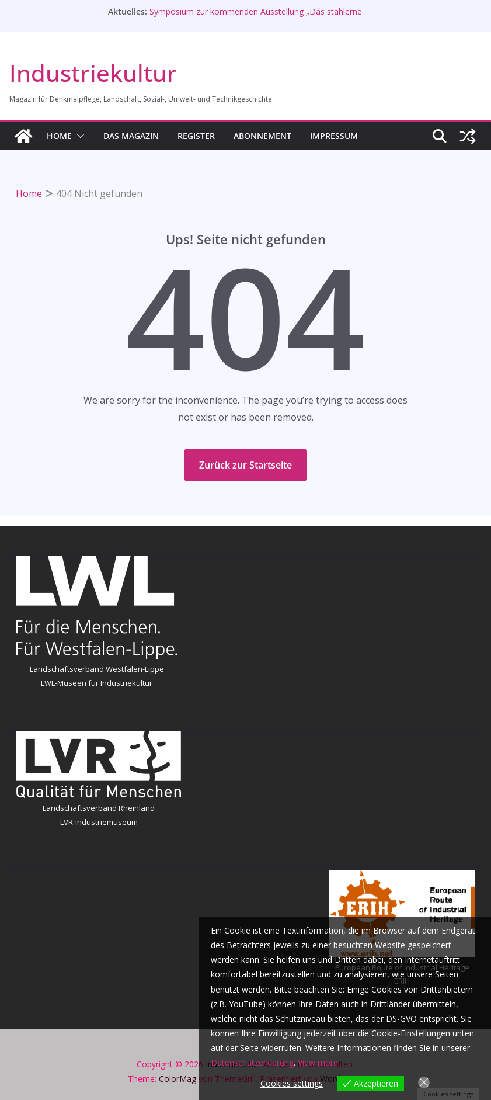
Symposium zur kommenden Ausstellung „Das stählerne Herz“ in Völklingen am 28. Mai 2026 (255, 17)
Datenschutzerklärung (252, 1062)
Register (196, 135)
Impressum (334, 135)
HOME (59, 135)
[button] (78, 136)
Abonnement (262, 135)
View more (318, 1062)
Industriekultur (93, 73)
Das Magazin (131, 135)
